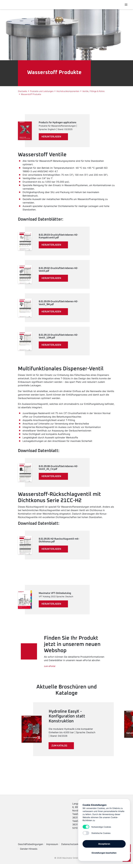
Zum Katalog (59, 746)
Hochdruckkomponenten (67, 91)
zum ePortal (49, 666)
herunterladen (51, 137)
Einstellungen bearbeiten (104, 853)
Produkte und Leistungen (41, 91)
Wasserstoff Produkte (31, 94)
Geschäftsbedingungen (30, 844)
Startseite (22, 91)
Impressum (52, 844)
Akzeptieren (104, 844)
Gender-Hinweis (28, 848)
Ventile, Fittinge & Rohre (93, 91)
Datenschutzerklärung (73, 844)
